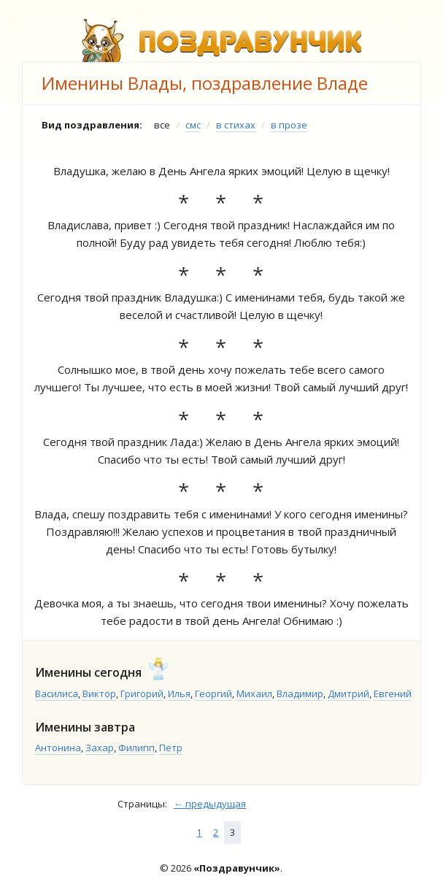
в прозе (289, 124)
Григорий (141, 693)
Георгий (213, 693)
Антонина (58, 747)
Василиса (56, 693)
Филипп (136, 747)
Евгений (393, 693)
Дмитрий (348, 693)
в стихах (235, 124)
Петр (170, 747)
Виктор (99, 693)
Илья (179, 693)
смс (193, 124)
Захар (99, 747)
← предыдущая (210, 803)
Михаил (254, 693)
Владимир (300, 693)
